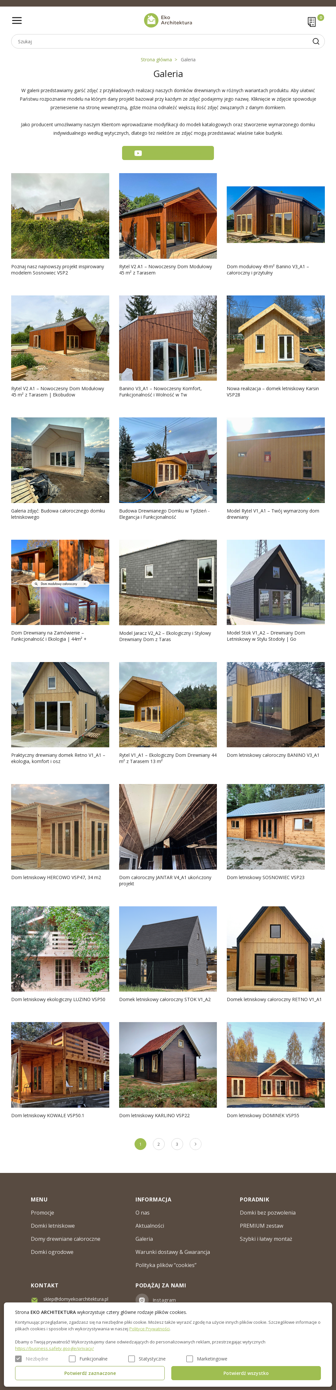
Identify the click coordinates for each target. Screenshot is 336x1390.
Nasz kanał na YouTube (174, 153)
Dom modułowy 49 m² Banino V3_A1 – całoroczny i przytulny (268, 269)
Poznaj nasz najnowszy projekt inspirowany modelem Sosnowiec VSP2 (57, 269)
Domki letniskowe (53, 1225)
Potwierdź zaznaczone (90, 1373)
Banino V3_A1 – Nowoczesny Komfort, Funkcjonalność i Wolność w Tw (160, 391)
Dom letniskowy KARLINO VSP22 (154, 1115)
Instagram (164, 1300)
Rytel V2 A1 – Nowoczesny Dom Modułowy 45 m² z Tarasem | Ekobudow (57, 391)
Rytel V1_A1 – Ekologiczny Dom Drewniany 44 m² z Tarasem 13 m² (168, 758)
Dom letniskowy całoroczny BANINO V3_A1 (273, 755)
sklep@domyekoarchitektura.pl (75, 1299)
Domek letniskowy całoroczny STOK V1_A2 (165, 999)
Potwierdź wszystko (246, 1373)
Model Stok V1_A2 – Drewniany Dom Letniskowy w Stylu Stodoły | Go (266, 636)
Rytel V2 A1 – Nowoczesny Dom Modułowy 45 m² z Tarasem (165, 269)
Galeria (188, 59)
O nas (143, 1212)
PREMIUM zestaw (261, 1225)
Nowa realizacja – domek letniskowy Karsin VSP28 (273, 391)
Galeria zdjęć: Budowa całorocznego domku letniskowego (58, 514)
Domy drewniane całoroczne (65, 1238)
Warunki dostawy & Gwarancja (173, 1252)
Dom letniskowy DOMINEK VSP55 (263, 1115)
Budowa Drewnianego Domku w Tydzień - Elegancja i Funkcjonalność (164, 514)
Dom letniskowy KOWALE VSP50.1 (47, 1115)
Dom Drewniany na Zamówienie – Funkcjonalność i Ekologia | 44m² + (49, 636)
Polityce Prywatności (149, 1329)
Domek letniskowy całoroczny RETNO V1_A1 (274, 999)
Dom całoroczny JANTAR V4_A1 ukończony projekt (165, 880)
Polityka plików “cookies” (166, 1265)
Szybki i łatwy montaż (266, 1238)
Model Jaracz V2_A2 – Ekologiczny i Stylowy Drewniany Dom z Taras (165, 636)
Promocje (42, 1212)
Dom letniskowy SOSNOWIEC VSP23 (265, 877)
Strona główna (156, 59)
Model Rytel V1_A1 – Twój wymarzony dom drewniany (273, 514)
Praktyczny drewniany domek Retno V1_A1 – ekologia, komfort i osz (58, 758)
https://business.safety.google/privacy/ (54, 1348)
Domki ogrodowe (52, 1252)
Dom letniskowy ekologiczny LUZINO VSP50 (58, 999)
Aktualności (150, 1225)
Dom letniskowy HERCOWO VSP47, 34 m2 (56, 877)
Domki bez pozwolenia (268, 1212)
